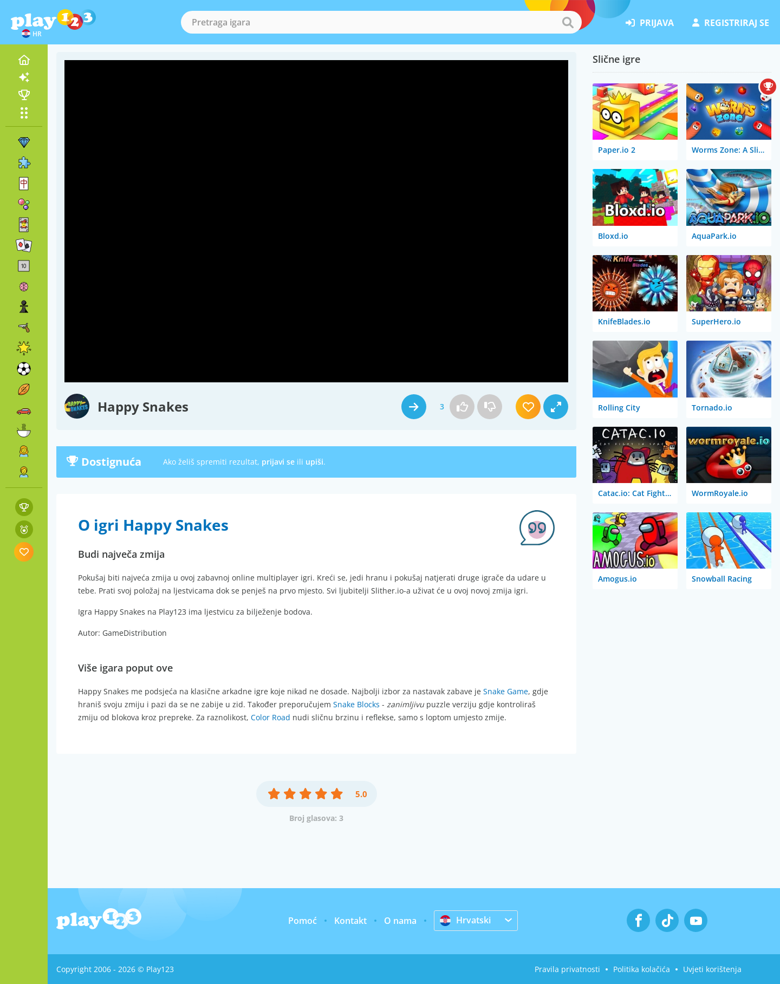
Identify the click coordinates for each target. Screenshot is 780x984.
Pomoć (302, 921)
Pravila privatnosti (567, 969)
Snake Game (505, 691)
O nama (400, 921)
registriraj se (730, 23)
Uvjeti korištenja (712, 969)
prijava (650, 23)
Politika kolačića (641, 969)
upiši (314, 462)
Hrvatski (465, 920)
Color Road (270, 717)
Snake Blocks (356, 704)
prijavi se (278, 462)
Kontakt (350, 921)
